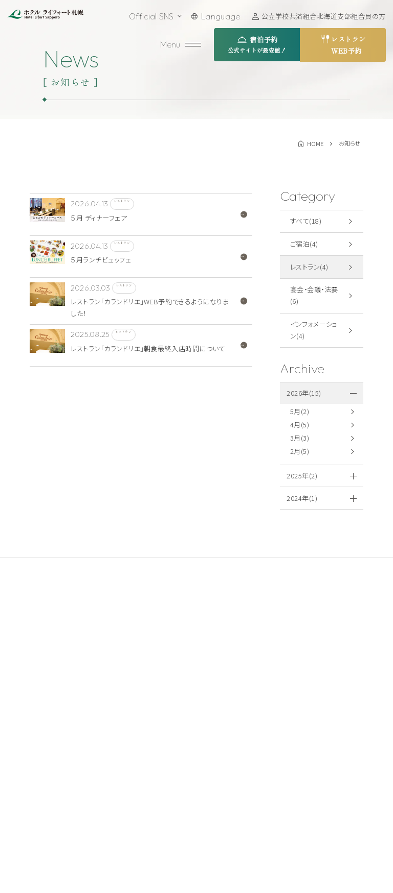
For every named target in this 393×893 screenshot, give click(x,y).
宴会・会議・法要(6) (314, 295)
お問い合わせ (74, 790)
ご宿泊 (145, 716)
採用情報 (229, 754)
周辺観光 (229, 716)
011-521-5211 (59, 748)
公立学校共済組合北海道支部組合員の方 (323, 16)
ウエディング (153, 773)
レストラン (150, 735)
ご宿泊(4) (304, 244)
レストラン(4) (309, 267)
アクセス (228, 696)
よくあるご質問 (238, 792)
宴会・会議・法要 (160, 754)
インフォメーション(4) (314, 330)
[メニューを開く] (182, 44)
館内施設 (149, 792)
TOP (142, 696)
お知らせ (228, 773)
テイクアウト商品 (241, 735)
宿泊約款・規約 (334, 696)
